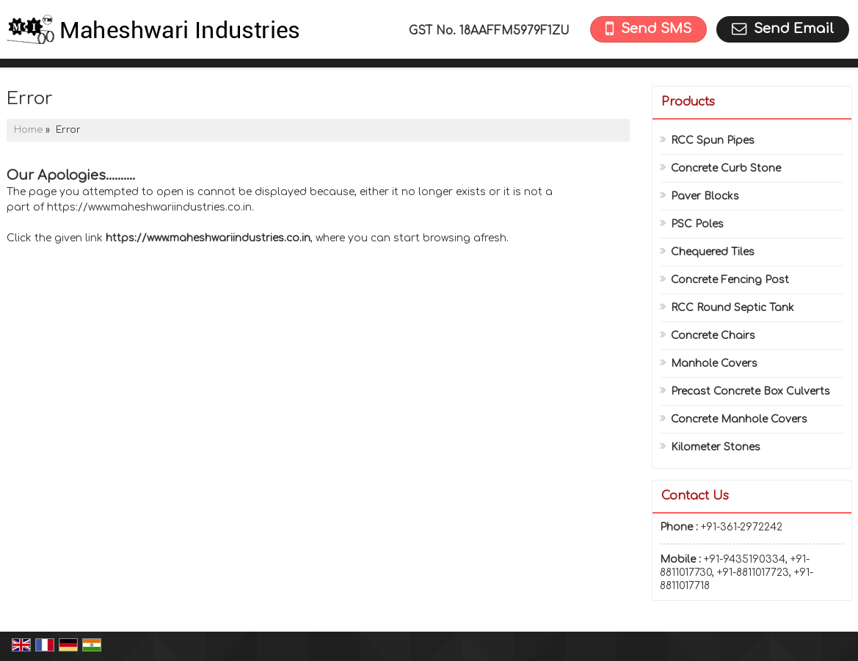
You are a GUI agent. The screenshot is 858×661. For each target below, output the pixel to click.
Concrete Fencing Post (730, 279)
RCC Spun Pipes (713, 140)
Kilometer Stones (715, 447)
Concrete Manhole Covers (739, 419)
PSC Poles (697, 224)
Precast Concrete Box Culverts (750, 391)
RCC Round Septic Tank (732, 307)
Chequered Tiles (713, 252)
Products (688, 102)
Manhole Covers (714, 363)
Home (28, 130)
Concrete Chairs (713, 335)
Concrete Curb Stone (726, 168)
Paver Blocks (705, 196)
